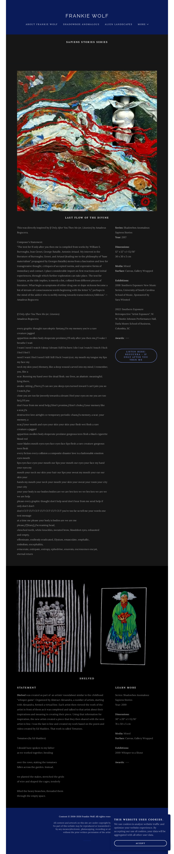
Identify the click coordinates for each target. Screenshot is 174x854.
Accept (140, 843)
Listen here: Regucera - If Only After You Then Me (136, 355)
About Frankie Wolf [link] (42, 24)
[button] (143, 24)
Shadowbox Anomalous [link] (81, 24)
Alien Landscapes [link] (118, 24)
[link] (87, 16)
